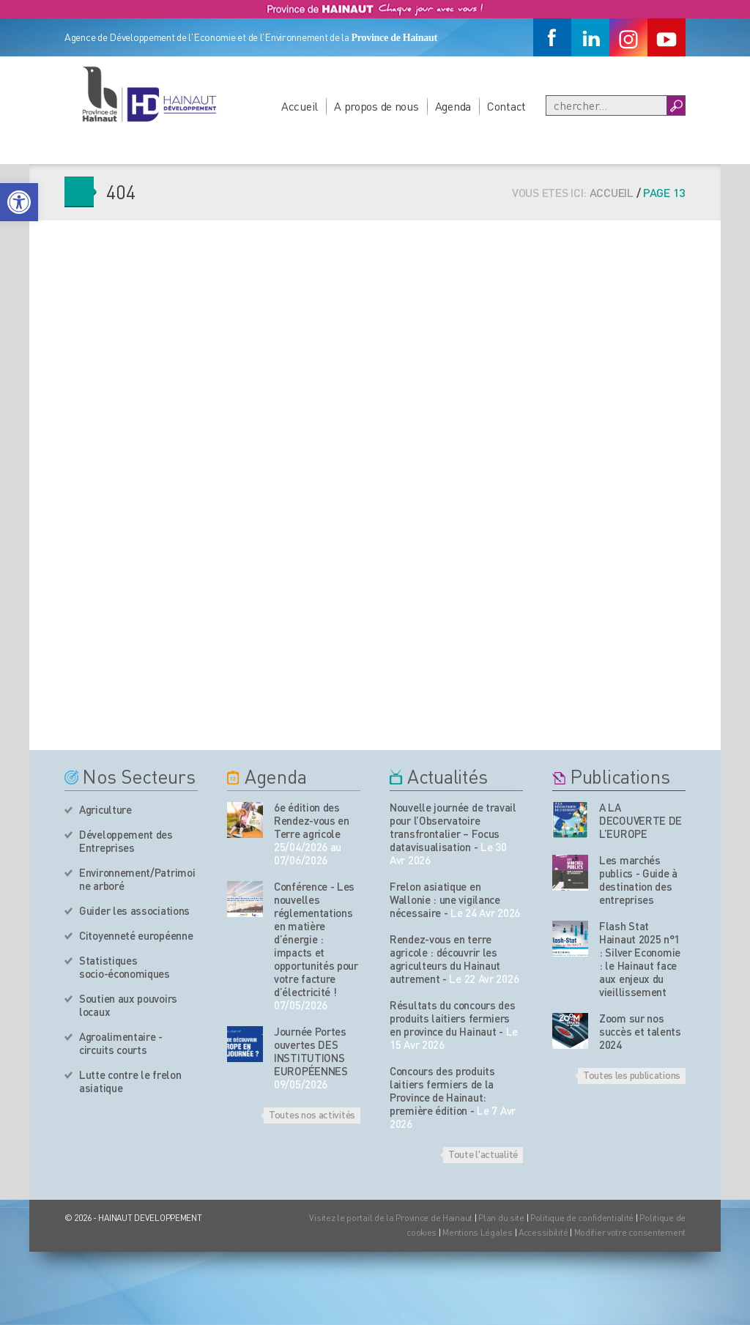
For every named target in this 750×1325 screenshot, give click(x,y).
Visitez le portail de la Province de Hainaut (390, 1217)
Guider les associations (134, 910)
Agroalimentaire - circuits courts (121, 1043)
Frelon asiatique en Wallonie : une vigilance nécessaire (445, 899)
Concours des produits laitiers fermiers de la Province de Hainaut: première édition (442, 1091)
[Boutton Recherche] (676, 105)
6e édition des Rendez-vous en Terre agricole (311, 820)
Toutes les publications (631, 1074)
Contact (506, 106)
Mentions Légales (477, 1232)
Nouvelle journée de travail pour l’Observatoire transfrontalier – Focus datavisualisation (453, 827)
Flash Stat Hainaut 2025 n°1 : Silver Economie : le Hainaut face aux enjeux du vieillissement (639, 958)
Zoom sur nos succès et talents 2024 (640, 1031)
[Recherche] (606, 105)
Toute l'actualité (483, 1153)
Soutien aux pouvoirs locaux (128, 1005)
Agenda (453, 106)
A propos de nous (376, 106)
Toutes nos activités (312, 1114)
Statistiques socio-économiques (124, 967)
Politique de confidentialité (583, 1217)
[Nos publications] (570, 820)
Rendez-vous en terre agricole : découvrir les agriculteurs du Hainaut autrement (445, 959)
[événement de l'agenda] (245, 820)
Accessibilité (543, 1232)
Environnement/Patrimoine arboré (137, 879)
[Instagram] (628, 37)
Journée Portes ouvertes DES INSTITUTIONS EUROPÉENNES (311, 1051)
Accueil (299, 106)
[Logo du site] (148, 93)
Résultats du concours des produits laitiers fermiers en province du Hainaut (453, 1018)
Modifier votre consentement (630, 1232)
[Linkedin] (590, 37)
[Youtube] (666, 37)
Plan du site (501, 1217)
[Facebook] (552, 37)
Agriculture (105, 809)
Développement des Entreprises (126, 841)
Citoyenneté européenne (136, 935)
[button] (19, 202)
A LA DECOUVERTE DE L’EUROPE (640, 820)
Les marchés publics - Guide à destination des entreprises (638, 880)
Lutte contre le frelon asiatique (130, 1081)
